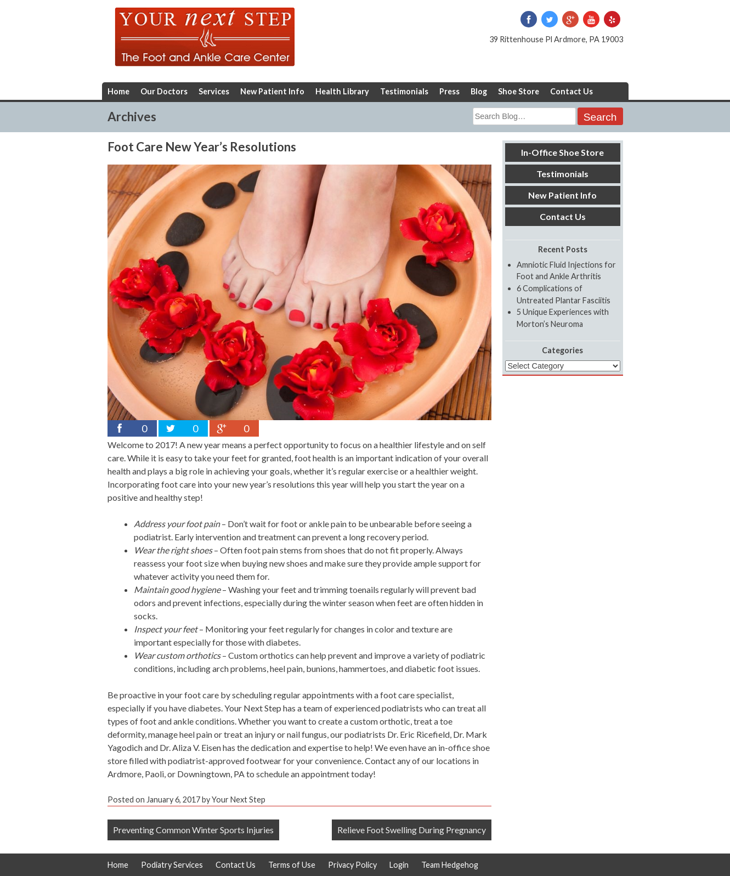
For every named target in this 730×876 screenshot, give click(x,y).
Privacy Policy (352, 864)
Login (399, 864)
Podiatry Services (172, 864)
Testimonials (404, 91)
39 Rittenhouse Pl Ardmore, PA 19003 (556, 39)
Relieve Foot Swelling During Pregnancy (411, 829)
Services (214, 91)
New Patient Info (272, 91)
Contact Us (571, 91)
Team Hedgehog (449, 864)
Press (449, 91)
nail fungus (307, 734)
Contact (380, 760)
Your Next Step (252, 708)
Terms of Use (291, 864)
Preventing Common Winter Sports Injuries (193, 829)
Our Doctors (164, 91)
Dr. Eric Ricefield (418, 734)
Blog (479, 91)
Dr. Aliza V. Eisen (190, 747)
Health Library (342, 91)
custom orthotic (380, 721)
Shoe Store (518, 91)
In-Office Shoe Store (562, 152)
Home (118, 91)
